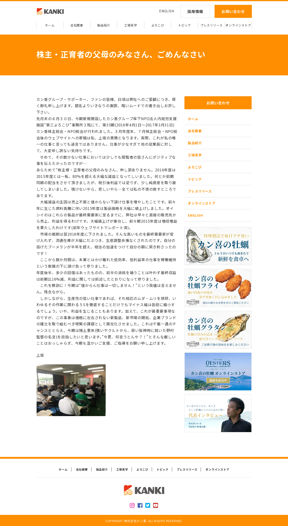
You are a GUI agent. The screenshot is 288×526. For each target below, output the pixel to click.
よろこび (157, 25)
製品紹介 (103, 25)
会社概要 (76, 25)
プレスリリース (211, 25)
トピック (184, 25)
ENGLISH (166, 11)
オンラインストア (238, 25)
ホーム (49, 25)
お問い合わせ (233, 11)
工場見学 (130, 25)
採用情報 (195, 11)
